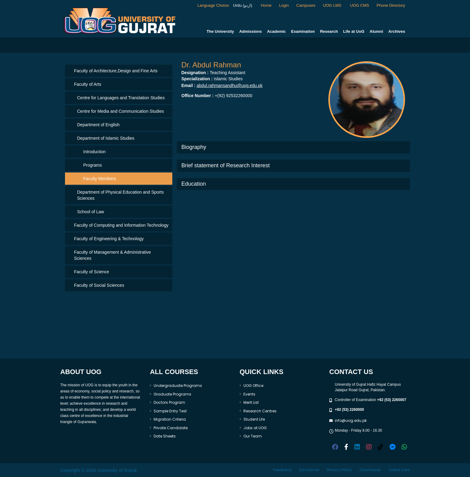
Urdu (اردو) (242, 5)
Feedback (282, 469)
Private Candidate (171, 427)
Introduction (94, 151)
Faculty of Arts (87, 84)
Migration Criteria (170, 419)
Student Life (254, 419)
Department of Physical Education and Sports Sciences (120, 195)
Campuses (305, 5)
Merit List (251, 402)
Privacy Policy (339, 469)
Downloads (370, 469)
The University (220, 31)
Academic (276, 31)
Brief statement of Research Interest (226, 165)
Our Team (252, 436)
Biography (194, 147)
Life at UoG (353, 31)
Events (249, 394)
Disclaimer (309, 469)
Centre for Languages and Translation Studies (121, 97)
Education (194, 184)
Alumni (376, 31)
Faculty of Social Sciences (99, 285)
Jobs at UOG (255, 427)
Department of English (98, 124)
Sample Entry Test (170, 411)
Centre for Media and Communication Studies (120, 111)
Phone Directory (390, 5)
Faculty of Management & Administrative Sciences (112, 255)
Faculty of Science (91, 271)
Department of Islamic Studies (106, 138)
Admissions (250, 31)
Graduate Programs (172, 394)
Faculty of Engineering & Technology (109, 238)
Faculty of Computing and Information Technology (121, 225)
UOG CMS (359, 5)
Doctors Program (169, 402)
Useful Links (399, 469)
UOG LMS (332, 5)
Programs (92, 165)
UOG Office (253, 385)
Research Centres (260, 411)
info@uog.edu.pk (351, 420)
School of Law (90, 211)
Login (284, 5)
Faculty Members (99, 178)
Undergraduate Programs (178, 385)
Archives (396, 31)
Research (329, 31)
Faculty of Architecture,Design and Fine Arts (116, 70)
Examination (303, 31)
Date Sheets (165, 436)
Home (266, 5)
